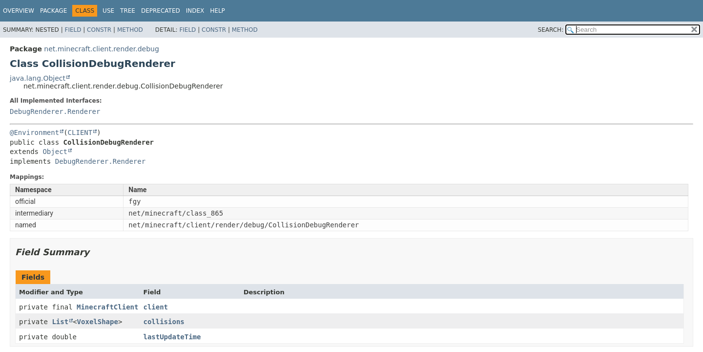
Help (217, 10)
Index (195, 10)
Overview (18, 10)
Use (108, 10)
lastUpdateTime (172, 337)
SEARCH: (551, 29)
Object (54, 151)
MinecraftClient (107, 307)
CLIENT (80, 132)
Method (130, 29)
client (155, 307)
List (60, 322)
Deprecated (160, 10)
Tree (127, 10)
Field (72, 29)
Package (53, 10)
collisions (163, 322)
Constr (99, 29)
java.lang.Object (37, 78)
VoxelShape (97, 322)
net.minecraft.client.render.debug (101, 49)
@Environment (34, 132)
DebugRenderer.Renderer (55, 111)
